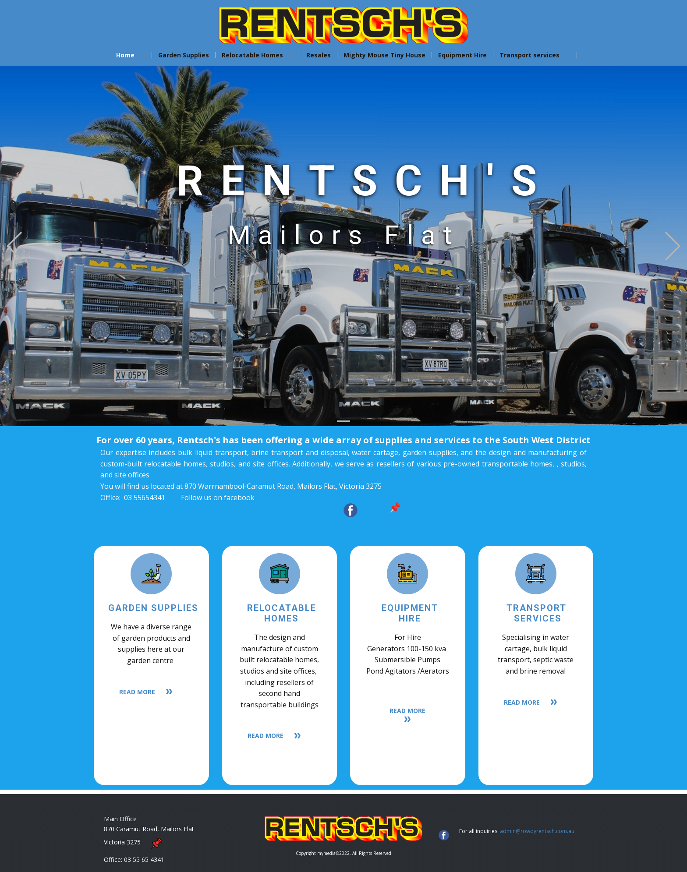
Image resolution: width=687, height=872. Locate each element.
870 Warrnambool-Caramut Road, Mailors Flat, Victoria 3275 (283, 486)
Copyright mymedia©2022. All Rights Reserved (343, 853)
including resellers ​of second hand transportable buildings (280, 694)
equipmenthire (410, 613)
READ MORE (151, 692)
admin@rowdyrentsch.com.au (537, 831)
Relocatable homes (281, 613)
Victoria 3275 (126, 842)
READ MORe (407, 714)
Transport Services (538, 613)
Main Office (120, 819)
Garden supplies (153, 608)
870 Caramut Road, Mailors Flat (149, 829)
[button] (14, 246)
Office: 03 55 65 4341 (134, 859)
